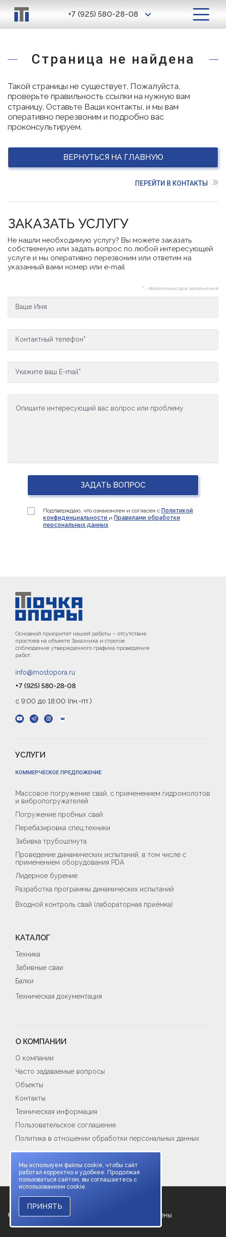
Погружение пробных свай (59, 814)
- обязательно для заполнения (180, 288)
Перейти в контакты (176, 183)
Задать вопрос (113, 485)
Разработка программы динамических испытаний (94, 889)
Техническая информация (56, 1111)
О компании (34, 1058)
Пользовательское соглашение (65, 1125)
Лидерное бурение (46, 876)
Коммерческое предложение (58, 772)
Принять (44, 1206)
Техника (27, 954)
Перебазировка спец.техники (62, 828)
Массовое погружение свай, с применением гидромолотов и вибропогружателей (112, 797)
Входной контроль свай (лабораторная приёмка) (94, 904)
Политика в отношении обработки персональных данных (107, 1138)
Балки (24, 981)
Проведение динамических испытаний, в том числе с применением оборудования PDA (100, 858)
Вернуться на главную (113, 157)
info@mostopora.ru (45, 672)
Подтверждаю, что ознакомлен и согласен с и (118, 517)
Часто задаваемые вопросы (60, 1071)
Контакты (30, 1098)
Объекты (29, 1085)
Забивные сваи (39, 967)
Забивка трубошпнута (51, 841)
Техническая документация (58, 996)
